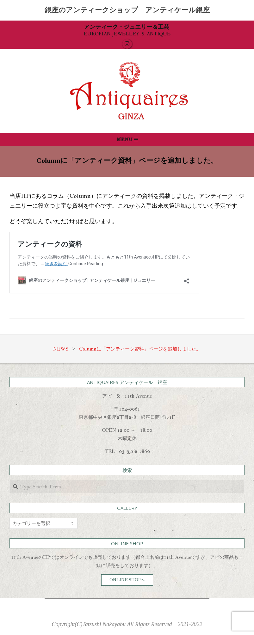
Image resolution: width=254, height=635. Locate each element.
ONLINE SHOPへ (127, 580)
